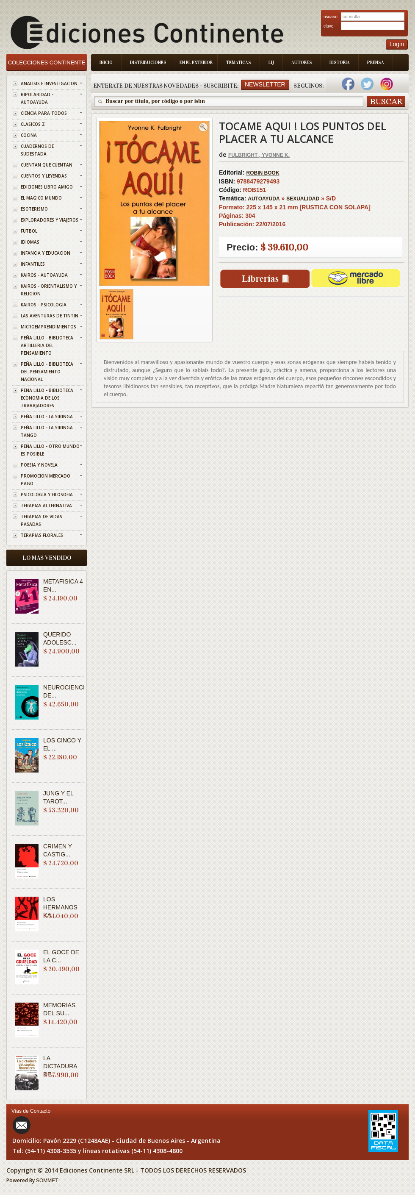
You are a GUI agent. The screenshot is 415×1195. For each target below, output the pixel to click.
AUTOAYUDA (263, 199)
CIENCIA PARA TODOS (44, 113)
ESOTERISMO (34, 209)
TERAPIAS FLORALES (42, 535)
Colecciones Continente (47, 62)
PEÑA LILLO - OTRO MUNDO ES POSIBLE (50, 450)
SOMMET (47, 1181)
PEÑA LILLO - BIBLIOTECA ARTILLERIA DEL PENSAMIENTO (47, 345)
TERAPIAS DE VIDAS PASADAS (41, 520)
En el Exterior (196, 62)
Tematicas (238, 62)
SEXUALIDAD (302, 199)
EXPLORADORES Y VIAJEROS (49, 220)
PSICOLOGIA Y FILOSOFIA (47, 494)
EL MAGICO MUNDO (41, 198)
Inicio (106, 62)
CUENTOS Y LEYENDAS (44, 176)
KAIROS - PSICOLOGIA (43, 305)
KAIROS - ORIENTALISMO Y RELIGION (49, 290)
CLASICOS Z (33, 124)
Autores (301, 62)
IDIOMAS (30, 242)
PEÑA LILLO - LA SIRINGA (47, 417)
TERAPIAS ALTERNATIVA (46, 506)
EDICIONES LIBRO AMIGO (47, 187)
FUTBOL (29, 231)
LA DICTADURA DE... (60, 1066)
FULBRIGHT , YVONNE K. (259, 155)
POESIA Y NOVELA (39, 465)
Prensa (375, 62)
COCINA (29, 135)
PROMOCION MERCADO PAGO (45, 479)
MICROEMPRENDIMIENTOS (48, 327)
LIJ (271, 62)
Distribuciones (148, 62)
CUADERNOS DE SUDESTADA (37, 150)
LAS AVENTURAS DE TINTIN (49, 316)
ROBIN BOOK (262, 173)
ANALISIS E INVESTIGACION (49, 83)
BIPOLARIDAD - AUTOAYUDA (37, 98)
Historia (339, 62)
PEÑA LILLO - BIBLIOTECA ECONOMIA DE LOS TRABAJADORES (47, 398)
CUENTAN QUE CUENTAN (46, 165)
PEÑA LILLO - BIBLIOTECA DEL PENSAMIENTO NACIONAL (47, 371)
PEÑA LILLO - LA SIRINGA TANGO (47, 431)
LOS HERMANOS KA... (60, 907)
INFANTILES (33, 264)
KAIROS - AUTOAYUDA (44, 275)
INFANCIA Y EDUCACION (45, 253)
